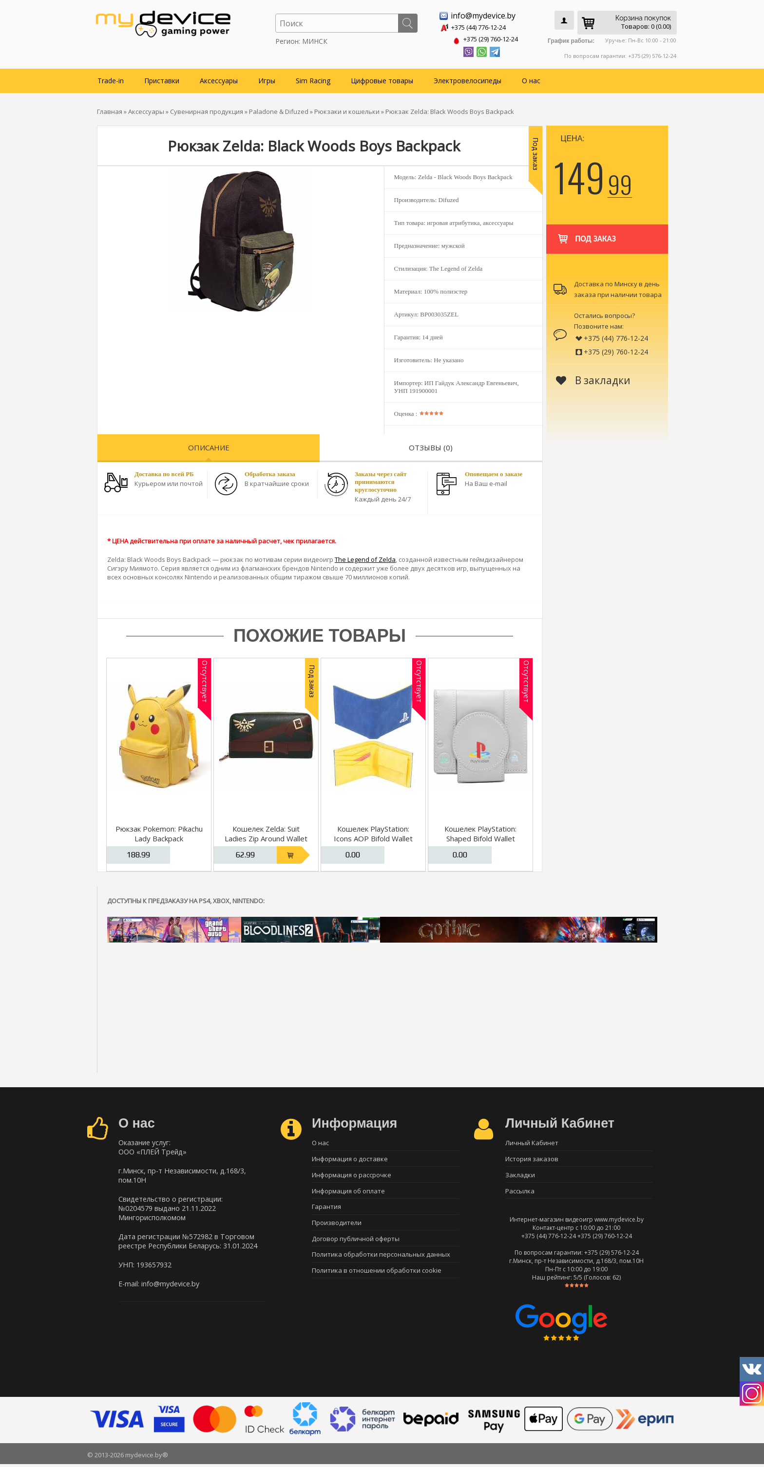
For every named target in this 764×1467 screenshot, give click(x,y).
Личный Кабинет (531, 1141)
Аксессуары (219, 78)
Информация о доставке (350, 1158)
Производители (337, 1226)
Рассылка (520, 1192)
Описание (208, 445)
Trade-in (110, 78)
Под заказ (586, 232)
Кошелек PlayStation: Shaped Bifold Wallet (480, 831)
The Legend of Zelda (365, 557)
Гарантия (326, 1209)
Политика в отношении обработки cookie (376, 1277)
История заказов (531, 1158)
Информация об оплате (348, 1192)
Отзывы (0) (431, 445)
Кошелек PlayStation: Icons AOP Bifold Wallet (373, 831)
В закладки (593, 378)
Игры (266, 78)
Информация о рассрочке (351, 1175)
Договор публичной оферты (356, 1243)
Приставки (161, 78)
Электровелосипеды (467, 78)
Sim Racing (313, 78)
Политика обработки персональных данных (381, 1260)
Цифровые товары (382, 78)
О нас (531, 78)
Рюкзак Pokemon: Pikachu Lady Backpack (159, 831)
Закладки (520, 1175)
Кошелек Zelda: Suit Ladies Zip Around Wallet (266, 831)
